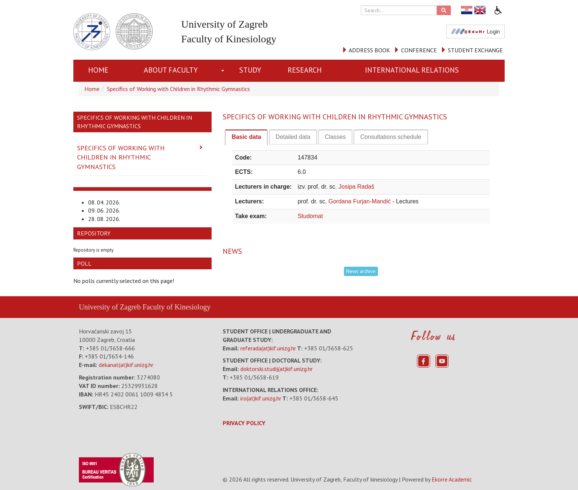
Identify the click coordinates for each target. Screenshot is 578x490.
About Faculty (171, 70)
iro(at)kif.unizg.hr (260, 398)
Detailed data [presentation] (293, 137)
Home (98, 70)
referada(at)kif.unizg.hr (268, 348)
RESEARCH (305, 70)
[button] (224, 71)
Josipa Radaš (356, 186)
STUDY (250, 70)
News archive (361, 271)
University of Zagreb (110, 307)
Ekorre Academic (452, 479)
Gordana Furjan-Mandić (360, 201)
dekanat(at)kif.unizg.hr (126, 364)
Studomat (310, 216)
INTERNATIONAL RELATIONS (412, 70)
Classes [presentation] (335, 137)
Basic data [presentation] (246, 137)
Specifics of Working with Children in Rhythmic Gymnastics (178, 88)
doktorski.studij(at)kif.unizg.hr (276, 368)
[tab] (246, 137)
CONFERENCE (419, 50)
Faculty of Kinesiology (176, 307)
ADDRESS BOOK (369, 50)
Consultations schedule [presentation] (390, 137)
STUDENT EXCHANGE (475, 50)
